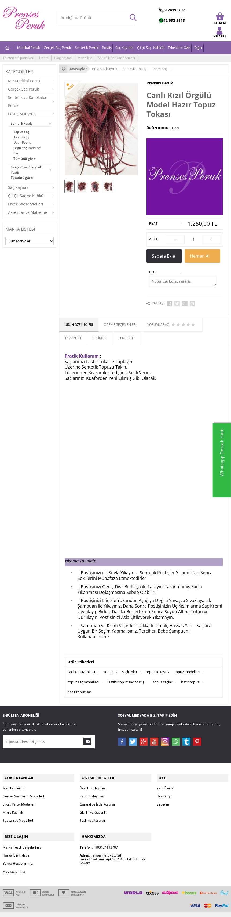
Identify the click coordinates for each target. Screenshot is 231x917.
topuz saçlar (162, 678)
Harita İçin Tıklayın (16, 847)
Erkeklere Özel (179, 47)
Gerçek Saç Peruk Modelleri (23, 790)
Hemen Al (202, 256)
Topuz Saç (21, 131)
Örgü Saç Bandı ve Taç (27, 151)
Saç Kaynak (124, 47)
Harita (44, 58)
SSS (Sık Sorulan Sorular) (116, 58)
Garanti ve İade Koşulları (98, 798)
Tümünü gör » (24, 158)
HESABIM (219, 35)
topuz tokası (156, 669)
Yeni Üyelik (165, 782)
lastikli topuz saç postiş (126, 678)
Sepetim (163, 798)
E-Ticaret (99, 910)
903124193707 (172, 9)
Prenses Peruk (159, 83)
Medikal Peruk (28, 47)
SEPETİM (220, 20)
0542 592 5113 (172, 20)
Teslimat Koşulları (93, 814)
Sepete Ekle (164, 256)
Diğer (198, 47)
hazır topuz (190, 678)
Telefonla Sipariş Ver (18, 58)
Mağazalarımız (14, 863)
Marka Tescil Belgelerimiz (22, 839)
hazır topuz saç (79, 687)
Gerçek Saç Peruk (57, 47)
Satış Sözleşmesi (92, 790)
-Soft (87, 910)
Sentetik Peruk (86, 47)
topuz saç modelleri (83, 678)
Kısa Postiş (21, 137)
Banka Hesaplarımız (18, 855)
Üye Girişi (164, 790)
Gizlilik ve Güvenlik (93, 806)
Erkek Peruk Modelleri (19, 798)
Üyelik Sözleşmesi (93, 782)
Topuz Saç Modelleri (18, 814)
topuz (108, 669)
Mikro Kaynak (13, 806)
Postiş (107, 47)
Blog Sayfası (63, 58)
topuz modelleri (187, 669)
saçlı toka (129, 669)
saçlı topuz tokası (81, 669)
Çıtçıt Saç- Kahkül (150, 47)
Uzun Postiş (22, 142)
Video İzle (85, 58)
